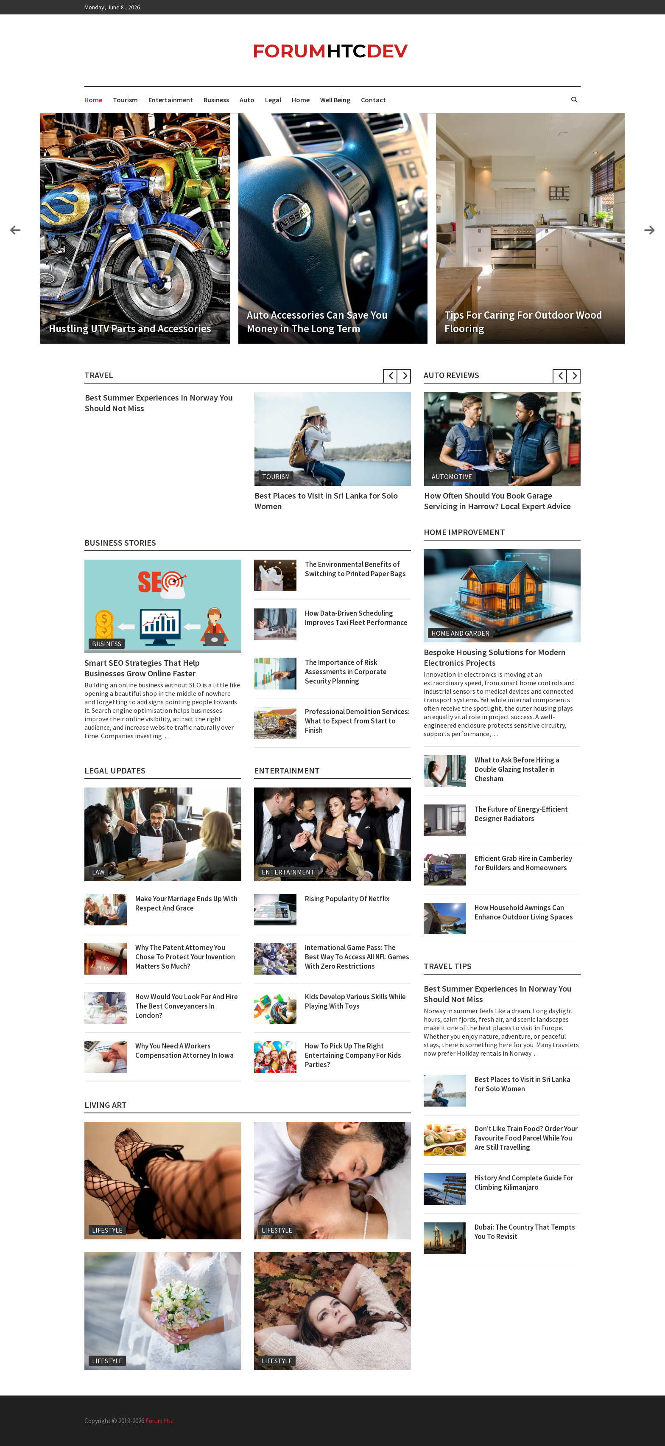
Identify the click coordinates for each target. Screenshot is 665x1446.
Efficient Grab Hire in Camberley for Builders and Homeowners (523, 863)
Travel (98, 375)
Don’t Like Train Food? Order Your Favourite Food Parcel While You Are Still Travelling (526, 1138)
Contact (373, 99)
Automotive (452, 476)
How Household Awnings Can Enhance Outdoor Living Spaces (524, 912)
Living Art (105, 1104)
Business (216, 99)
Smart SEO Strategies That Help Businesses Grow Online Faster (142, 667)
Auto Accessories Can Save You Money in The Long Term (317, 321)
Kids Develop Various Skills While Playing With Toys (355, 1001)
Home (93, 99)
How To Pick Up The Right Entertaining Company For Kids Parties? (353, 1055)
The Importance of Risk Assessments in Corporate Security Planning (346, 672)
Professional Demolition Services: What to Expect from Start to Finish (357, 721)
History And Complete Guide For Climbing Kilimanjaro (524, 1182)
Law (98, 872)
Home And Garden (460, 633)
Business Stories (120, 542)
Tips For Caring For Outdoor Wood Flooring (523, 321)
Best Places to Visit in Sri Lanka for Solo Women (522, 1084)
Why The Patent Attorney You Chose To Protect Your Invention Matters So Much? (185, 957)
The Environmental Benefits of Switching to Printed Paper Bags (355, 569)
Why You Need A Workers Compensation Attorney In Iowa (184, 1050)
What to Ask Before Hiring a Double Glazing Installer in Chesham (517, 769)
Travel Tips (448, 966)
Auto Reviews (451, 375)
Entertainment (170, 99)
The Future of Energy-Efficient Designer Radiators (521, 813)
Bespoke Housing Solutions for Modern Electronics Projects (495, 657)
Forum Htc (159, 1421)
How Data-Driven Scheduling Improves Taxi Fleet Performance (356, 617)
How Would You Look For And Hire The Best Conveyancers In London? (186, 1006)
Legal (273, 99)
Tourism (125, 99)
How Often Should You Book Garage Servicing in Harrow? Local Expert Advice (497, 500)
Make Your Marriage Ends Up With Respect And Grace (186, 903)
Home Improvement (464, 532)
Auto (247, 99)
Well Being (335, 99)
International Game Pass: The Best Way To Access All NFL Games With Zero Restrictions (357, 957)
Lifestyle (107, 1230)
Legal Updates (114, 770)
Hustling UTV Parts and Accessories (130, 328)
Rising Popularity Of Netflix (347, 898)
